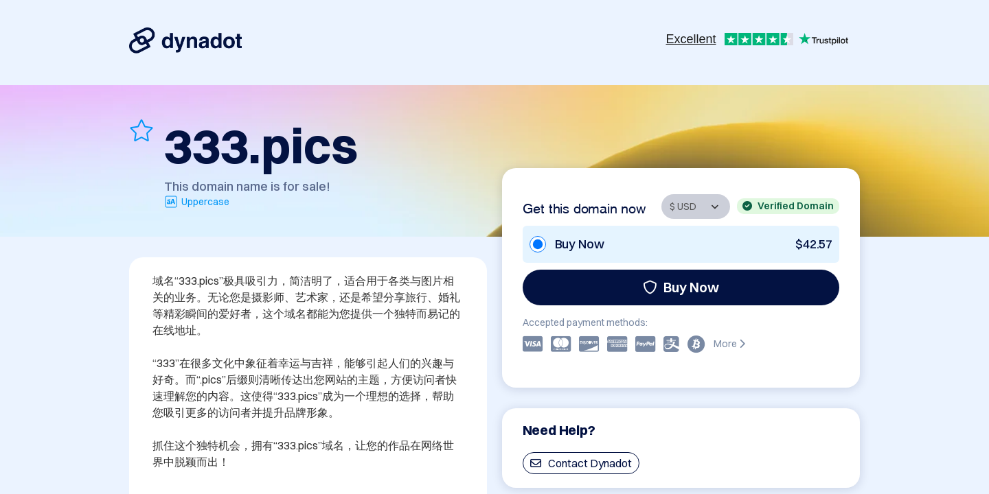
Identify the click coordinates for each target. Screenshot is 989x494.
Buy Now (681, 287)
